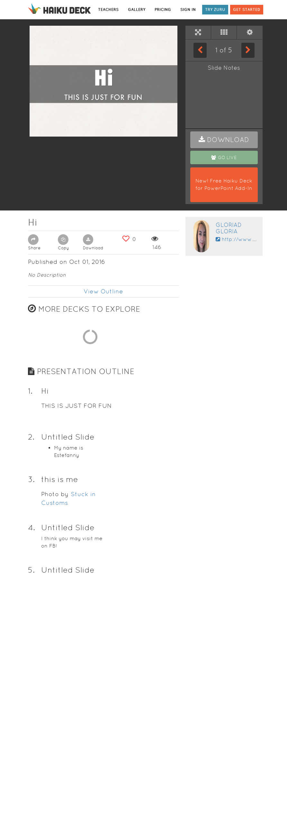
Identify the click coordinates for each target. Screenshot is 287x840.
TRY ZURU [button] (215, 9)
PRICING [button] (163, 9)
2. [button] (31, 659)
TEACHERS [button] (108, 9)
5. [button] (31, 792)
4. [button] (31, 749)
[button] (224, 139)
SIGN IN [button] (188, 9)
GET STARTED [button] (246, 9)
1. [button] (30, 613)
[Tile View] (224, 32)
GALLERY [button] (136, 9)
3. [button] (31, 701)
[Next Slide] (248, 50)
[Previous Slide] (200, 50)
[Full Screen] (198, 32)
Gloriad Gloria (229, 228)
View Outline (103, 291)
